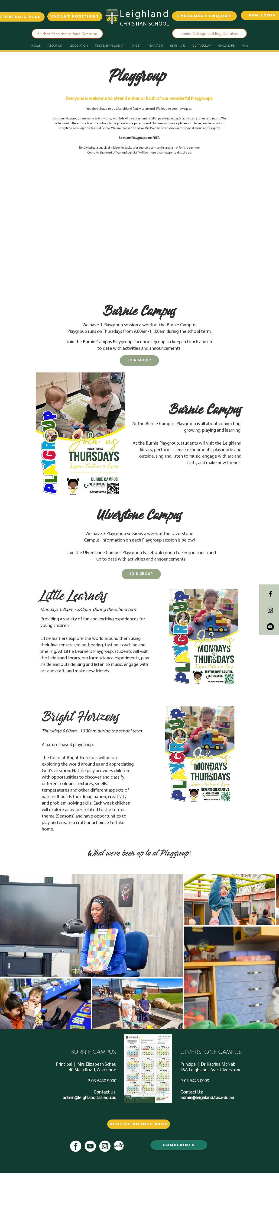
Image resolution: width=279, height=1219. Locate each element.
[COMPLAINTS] (178, 1145)
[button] (155, 45)
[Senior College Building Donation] (209, 33)
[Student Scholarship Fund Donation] (67, 33)
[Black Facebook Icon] (270, 593)
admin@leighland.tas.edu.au (89, 1098)
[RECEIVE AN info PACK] (138, 1124)
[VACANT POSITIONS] (74, 16)
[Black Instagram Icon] (270, 610)
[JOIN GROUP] (139, 360)
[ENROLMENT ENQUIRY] (204, 16)
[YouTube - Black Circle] (270, 626)
